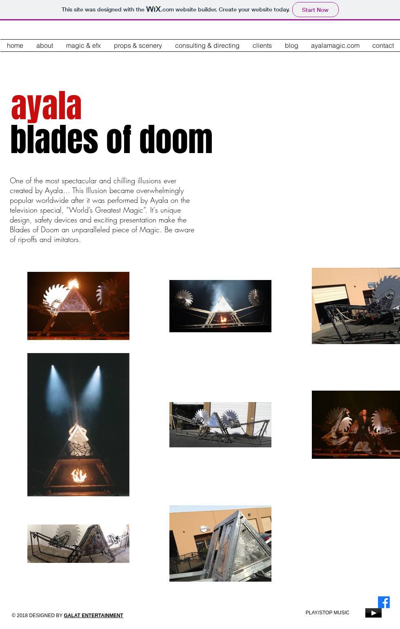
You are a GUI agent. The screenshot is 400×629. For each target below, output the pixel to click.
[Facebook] (384, 602)
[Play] (373, 613)
